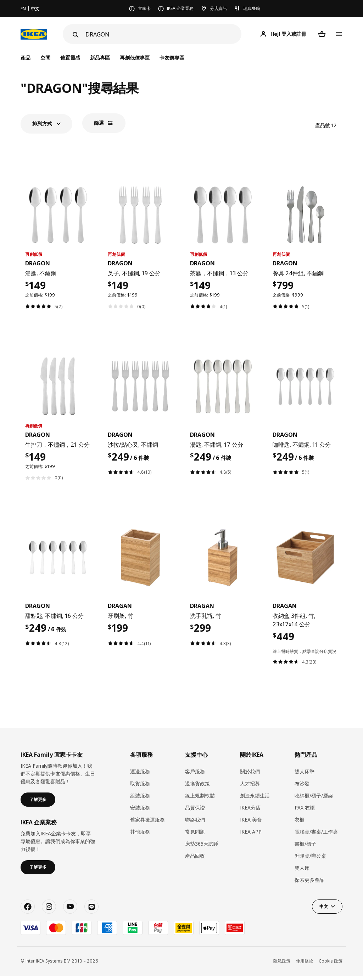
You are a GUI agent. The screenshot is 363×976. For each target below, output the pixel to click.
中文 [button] (323, 906)
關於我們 (250, 771)
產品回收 (195, 855)
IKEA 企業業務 (180, 8)
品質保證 (195, 807)
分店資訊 (218, 8)
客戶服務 (195, 771)
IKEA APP (251, 831)
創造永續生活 (255, 795)
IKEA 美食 (251, 819)
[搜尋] (163, 34)
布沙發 (302, 783)
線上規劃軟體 (200, 795)
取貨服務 (140, 783)
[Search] (74, 34)
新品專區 (100, 57)
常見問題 (195, 831)
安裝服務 (140, 807)
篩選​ (99, 122)
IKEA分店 (250, 807)
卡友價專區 (172, 57)
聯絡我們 (195, 819)
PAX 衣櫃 (305, 807)
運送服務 (140, 771)
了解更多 (37, 799)
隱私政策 (281, 961)
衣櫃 (300, 819)
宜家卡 (144, 8)
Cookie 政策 (330, 961)
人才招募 (250, 783)
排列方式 (42, 123)
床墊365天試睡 (201, 843)
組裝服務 (140, 795)
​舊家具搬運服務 (147, 819)
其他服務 (140, 831)
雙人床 (302, 867)
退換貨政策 (197, 783)
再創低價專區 (135, 57)
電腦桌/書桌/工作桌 (316, 831)
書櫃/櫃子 (305, 843)
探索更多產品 (309, 879)
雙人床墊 (304, 771)
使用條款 (304, 961)
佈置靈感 (70, 57)
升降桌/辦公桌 (310, 855)
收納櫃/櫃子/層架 (314, 795)
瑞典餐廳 (251, 8)
